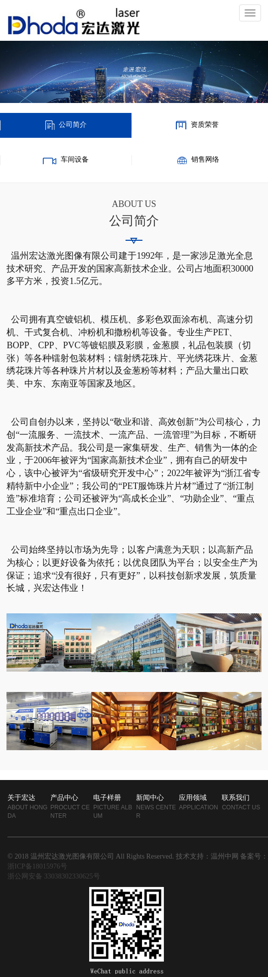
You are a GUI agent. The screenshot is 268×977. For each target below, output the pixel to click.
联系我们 (236, 798)
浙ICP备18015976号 (37, 867)
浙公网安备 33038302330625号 (53, 876)
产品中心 (64, 798)
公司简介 (73, 125)
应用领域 (193, 798)
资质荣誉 (205, 125)
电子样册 (107, 798)
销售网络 (205, 160)
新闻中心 (150, 798)
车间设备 (75, 160)
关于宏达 (21, 798)
